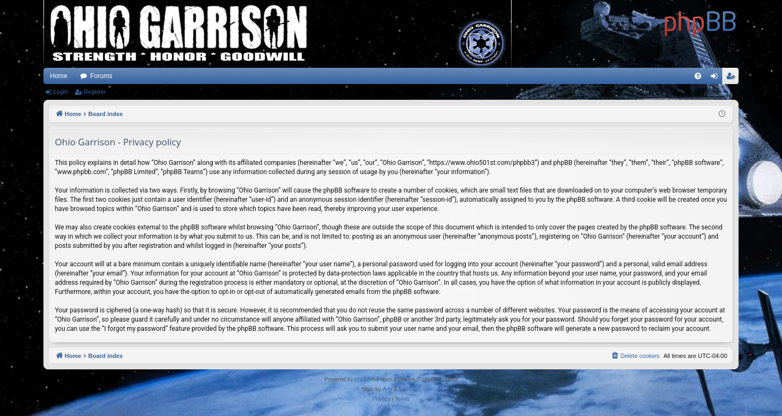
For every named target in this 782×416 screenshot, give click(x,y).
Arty (387, 389)
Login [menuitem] (716, 78)
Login (60, 91)
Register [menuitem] (733, 78)
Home (58, 76)
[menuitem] (698, 76)
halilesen (409, 389)
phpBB (363, 379)
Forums (101, 76)
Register (95, 91)
